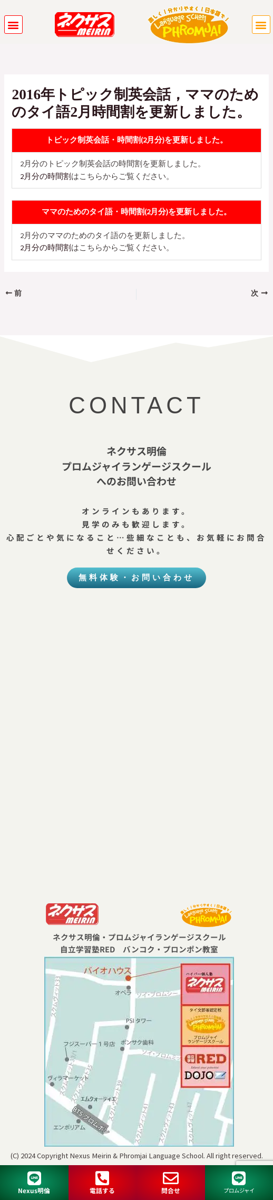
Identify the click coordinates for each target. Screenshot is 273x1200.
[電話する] (102, 1178)
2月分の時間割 (45, 176)
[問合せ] (171, 1178)
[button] (13, 24)
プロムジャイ (239, 1190)
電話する (102, 1190)
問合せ (170, 1190)
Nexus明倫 (34, 1190)
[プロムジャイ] (239, 1178)
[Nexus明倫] (34, 1178)
